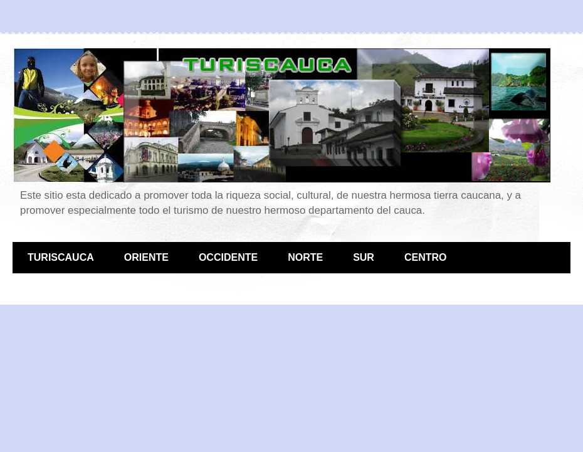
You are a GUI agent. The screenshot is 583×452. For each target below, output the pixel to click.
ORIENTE (146, 257)
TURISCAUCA (61, 257)
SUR (363, 257)
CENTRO (425, 257)
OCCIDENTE (228, 257)
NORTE (305, 257)
